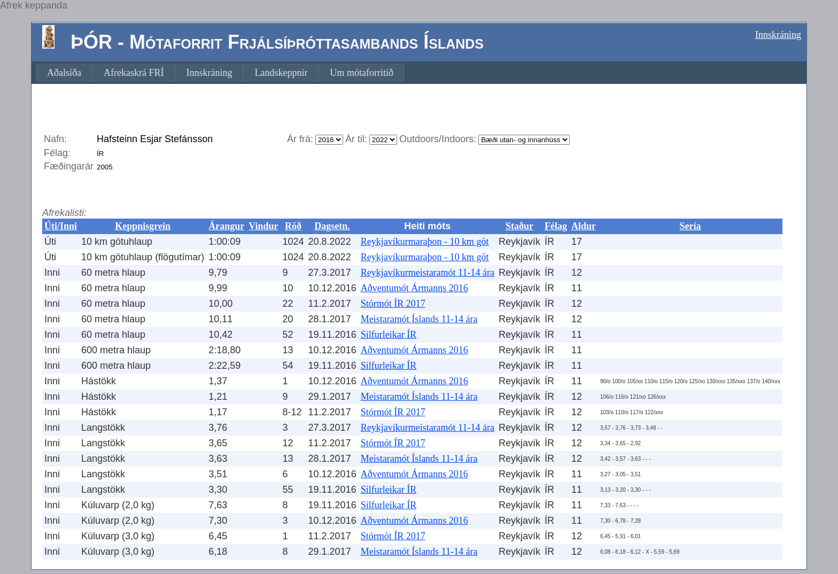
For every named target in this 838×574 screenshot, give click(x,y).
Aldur (583, 226)
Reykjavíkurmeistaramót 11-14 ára (427, 272)
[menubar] (220, 73)
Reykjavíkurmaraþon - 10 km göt (425, 241)
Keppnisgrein (142, 226)
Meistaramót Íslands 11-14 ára (419, 319)
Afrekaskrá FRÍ (134, 72)
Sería (690, 226)
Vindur (263, 226)
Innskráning (778, 34)
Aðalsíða (64, 72)
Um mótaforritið (361, 72)
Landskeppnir (280, 72)
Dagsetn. (332, 226)
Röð (293, 226)
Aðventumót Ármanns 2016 (414, 288)
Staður (519, 226)
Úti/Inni (60, 226)
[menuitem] (64, 73)
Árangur (226, 226)
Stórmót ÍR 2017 (393, 303)
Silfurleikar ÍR (388, 334)
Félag (556, 226)
